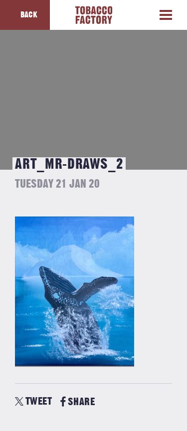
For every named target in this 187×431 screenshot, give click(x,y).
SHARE (77, 402)
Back (28, 15)
